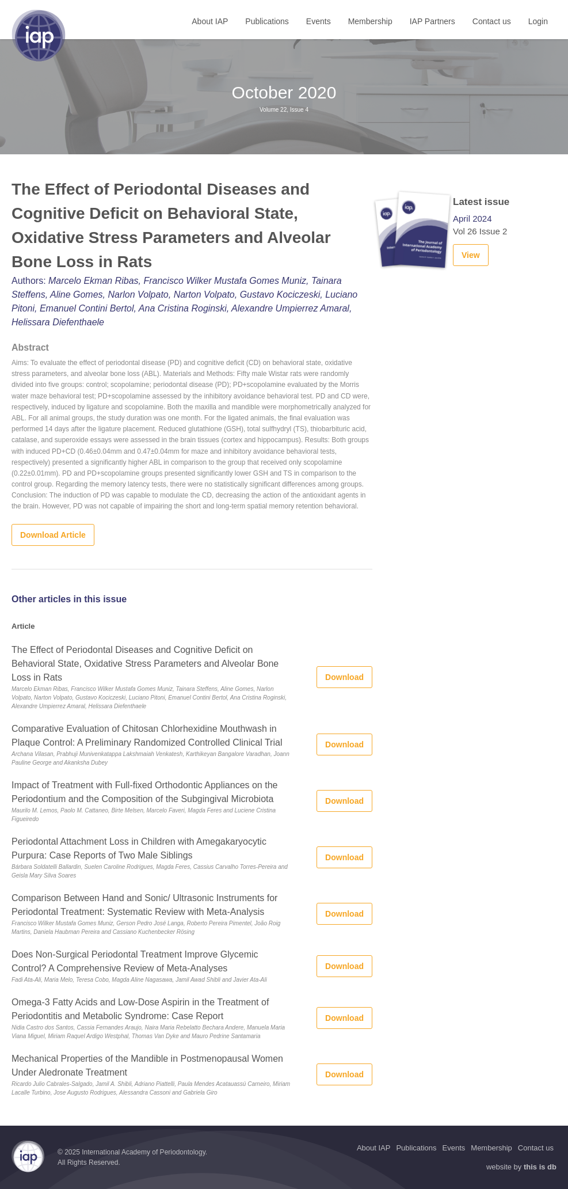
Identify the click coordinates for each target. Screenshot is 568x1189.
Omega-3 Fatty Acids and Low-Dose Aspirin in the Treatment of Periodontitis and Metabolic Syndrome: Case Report (140, 1009)
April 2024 (472, 218)
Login (538, 21)
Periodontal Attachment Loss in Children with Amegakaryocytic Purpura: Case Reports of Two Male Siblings (139, 848)
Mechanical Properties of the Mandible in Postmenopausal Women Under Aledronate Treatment (147, 1065)
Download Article (53, 535)
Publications (267, 21)
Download (344, 677)
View (471, 255)
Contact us (491, 21)
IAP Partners (432, 21)
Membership (370, 21)
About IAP (210, 21)
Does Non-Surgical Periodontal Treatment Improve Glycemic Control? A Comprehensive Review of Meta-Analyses (135, 961)
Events (318, 21)
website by (521, 1167)
